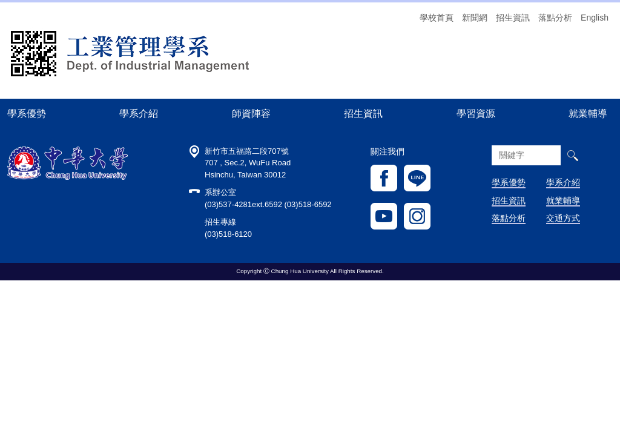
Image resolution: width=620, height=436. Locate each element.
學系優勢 (26, 113)
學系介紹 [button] (138, 113)
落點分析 (555, 17)
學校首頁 (436, 17)
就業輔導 (563, 200)
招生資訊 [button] (363, 113)
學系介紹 (563, 182)
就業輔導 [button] (588, 113)
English (594, 17)
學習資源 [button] (476, 113)
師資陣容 (251, 113)
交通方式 (563, 218)
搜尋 (572, 155)
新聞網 (474, 17)
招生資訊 (513, 17)
